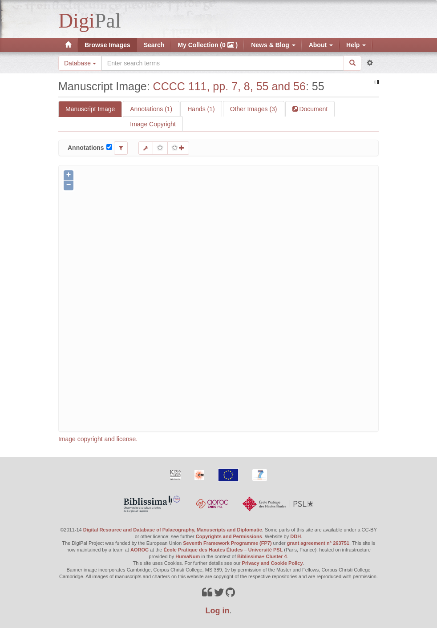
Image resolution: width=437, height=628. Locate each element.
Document (313, 109)
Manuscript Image (90, 109)
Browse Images (107, 44)
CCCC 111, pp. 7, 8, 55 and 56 (229, 86)
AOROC (139, 549)
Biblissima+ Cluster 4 (262, 556)
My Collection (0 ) (208, 44)
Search (154, 44)
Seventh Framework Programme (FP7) (227, 543)
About (321, 44)
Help (356, 44)
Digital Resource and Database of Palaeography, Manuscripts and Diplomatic (172, 529)
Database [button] (80, 63)
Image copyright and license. (98, 439)
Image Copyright (153, 124)
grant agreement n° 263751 (318, 543)
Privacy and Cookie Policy (272, 563)
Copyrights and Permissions (229, 536)
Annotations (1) (151, 109)
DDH (295, 536)
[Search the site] (222, 63)
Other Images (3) (253, 109)
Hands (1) (200, 109)
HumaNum (187, 556)
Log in (218, 610)
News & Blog (273, 44)
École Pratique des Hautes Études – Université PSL (223, 549)
